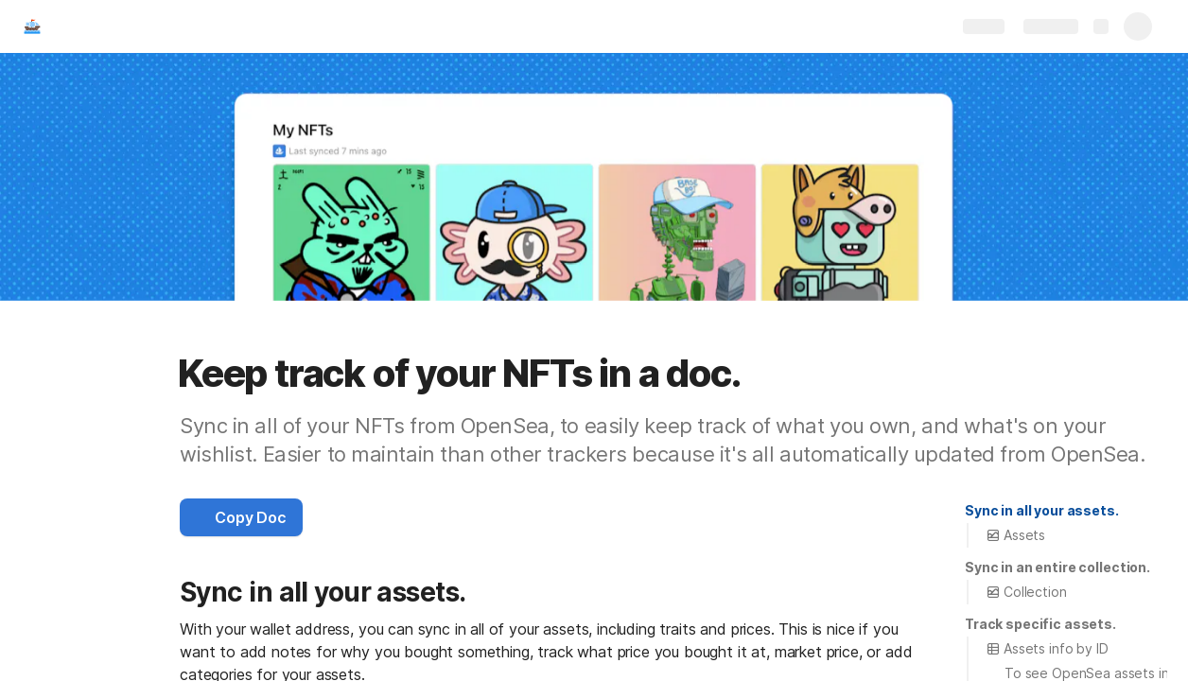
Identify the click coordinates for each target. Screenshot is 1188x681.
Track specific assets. (1040, 624)
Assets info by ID (1047, 648)
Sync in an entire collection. (1057, 567)
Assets (1015, 535)
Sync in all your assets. (1042, 510)
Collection (1026, 592)
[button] (241, 517)
